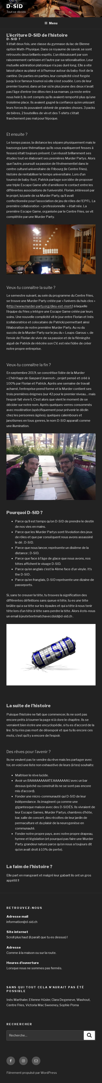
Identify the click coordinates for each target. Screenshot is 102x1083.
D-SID (14, 6)
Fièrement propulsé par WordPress (31, 1072)
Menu (51, 23)
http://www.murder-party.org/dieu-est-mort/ (39, 306)
